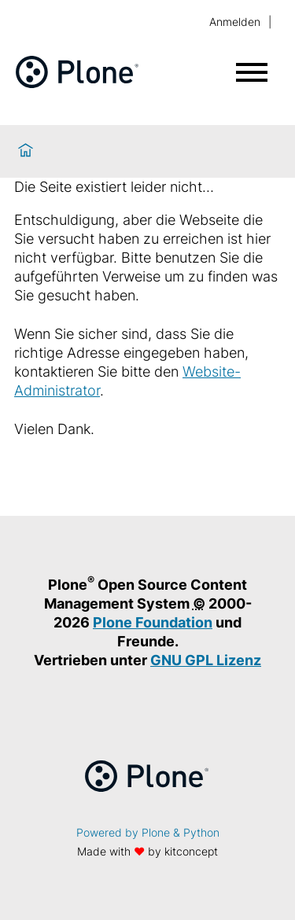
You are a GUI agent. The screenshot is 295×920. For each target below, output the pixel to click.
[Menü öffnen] (251, 72)
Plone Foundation (152, 622)
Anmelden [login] (234, 21)
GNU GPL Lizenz (205, 660)
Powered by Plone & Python (147, 832)
